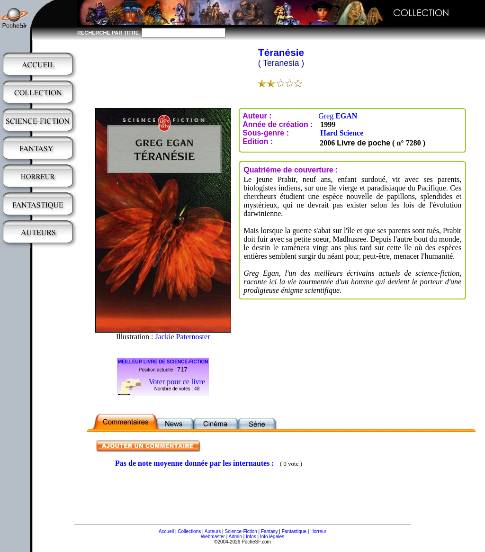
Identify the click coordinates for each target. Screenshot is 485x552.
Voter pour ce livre (177, 382)
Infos (251, 536)
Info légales (272, 536)
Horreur (318, 531)
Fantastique (294, 531)
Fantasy (269, 531)
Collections (189, 531)
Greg (337, 116)
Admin (235, 536)
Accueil (166, 531)
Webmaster (213, 536)
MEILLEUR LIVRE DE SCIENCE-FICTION (163, 361)
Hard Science (341, 133)
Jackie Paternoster (182, 337)
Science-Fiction (241, 531)
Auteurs (213, 531)
